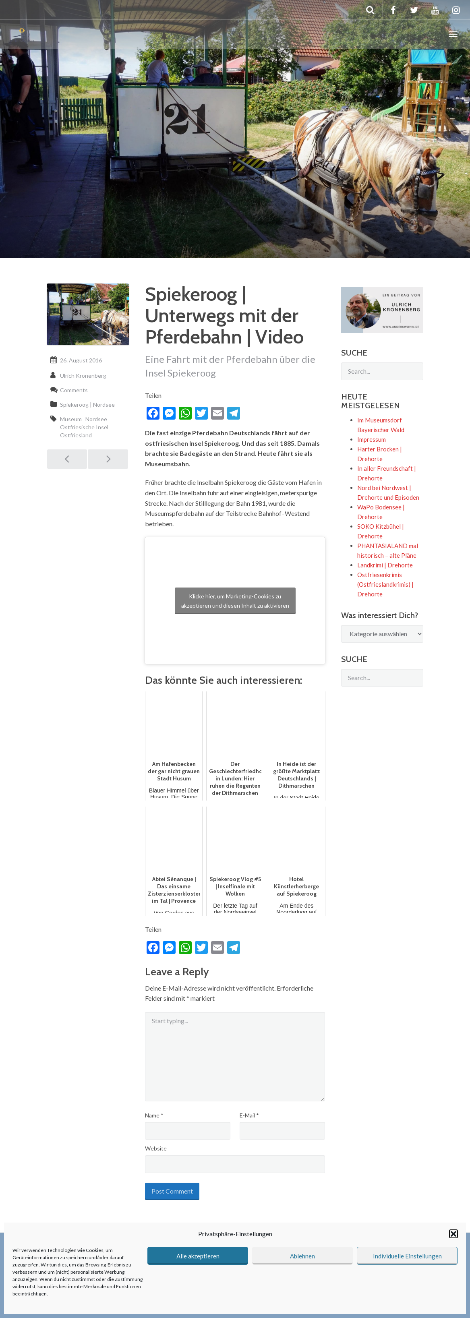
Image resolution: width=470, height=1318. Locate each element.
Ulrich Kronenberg (83, 375)
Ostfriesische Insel (84, 427)
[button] (453, 1234)
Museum (71, 419)
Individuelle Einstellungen (407, 1256)
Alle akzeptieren (197, 1256)
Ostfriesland (76, 435)
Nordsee (96, 419)
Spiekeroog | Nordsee (87, 404)
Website (156, 1148)
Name (154, 1115)
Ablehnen (302, 1256)
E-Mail (249, 1115)
